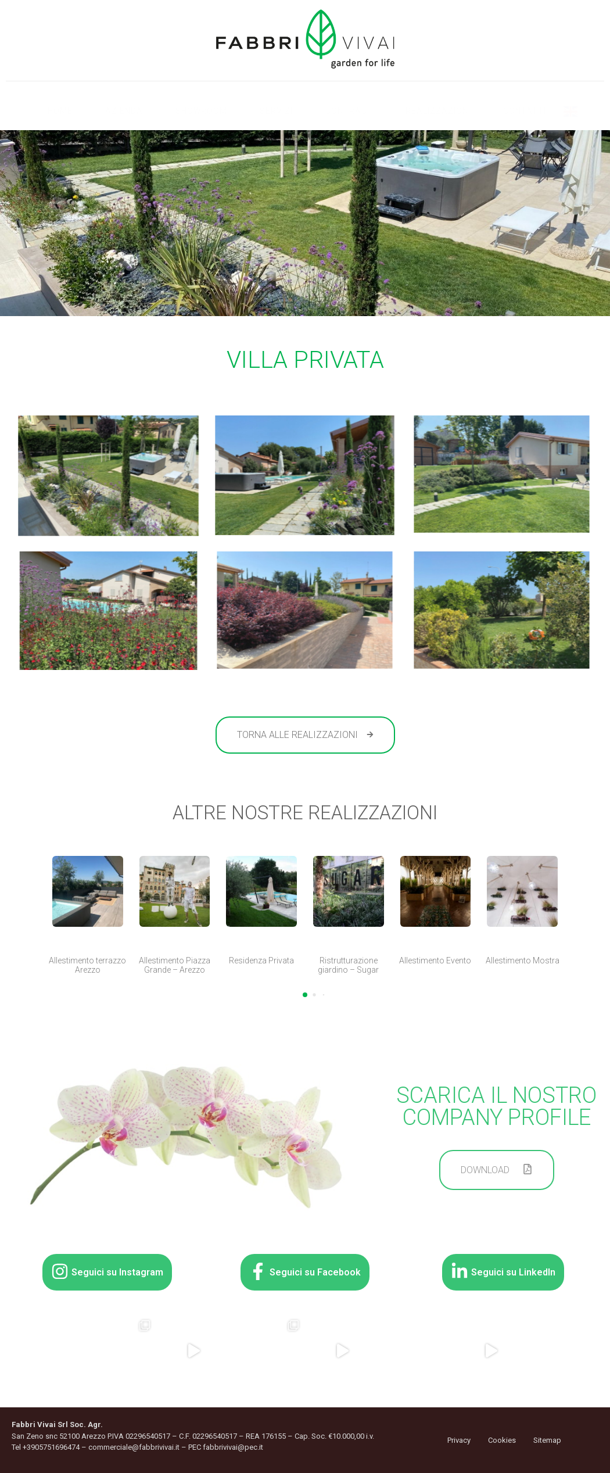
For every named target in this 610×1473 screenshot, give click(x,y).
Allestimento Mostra (522, 960)
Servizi (276, 111)
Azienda (124, 111)
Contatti (524, 111)
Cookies (502, 1440)
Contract (349, 111)
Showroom (201, 111)
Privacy (459, 1440)
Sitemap (547, 1440)
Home (60, 111)
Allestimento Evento (435, 960)
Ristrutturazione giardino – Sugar (348, 965)
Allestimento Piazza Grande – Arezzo (174, 965)
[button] (305, 994)
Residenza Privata (261, 960)
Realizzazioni (438, 111)
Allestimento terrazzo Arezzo (87, 965)
